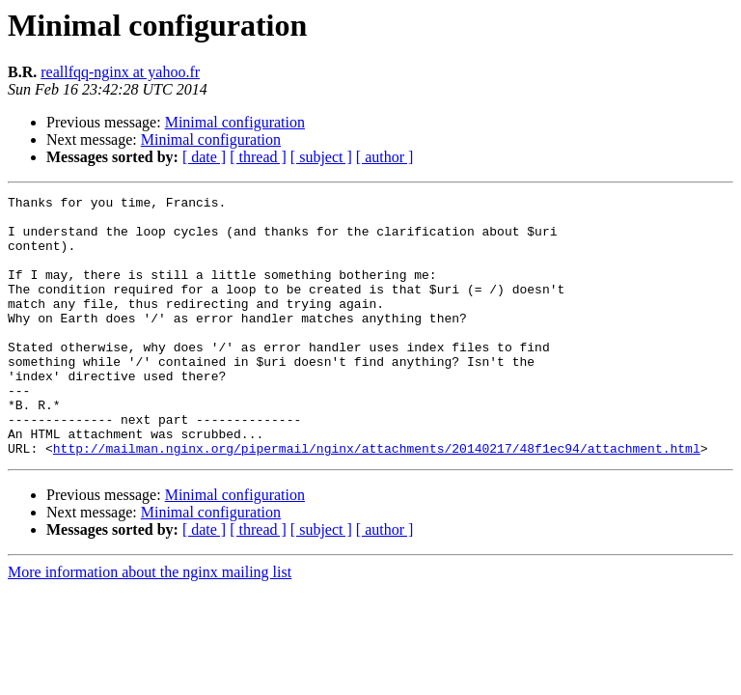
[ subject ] (321, 157)
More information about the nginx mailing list (149, 624)
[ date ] (204, 157)
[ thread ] (258, 157)
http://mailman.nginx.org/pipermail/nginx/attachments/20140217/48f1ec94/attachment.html (376, 500)
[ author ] (385, 157)
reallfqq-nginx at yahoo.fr (120, 72)
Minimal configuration (235, 122)
